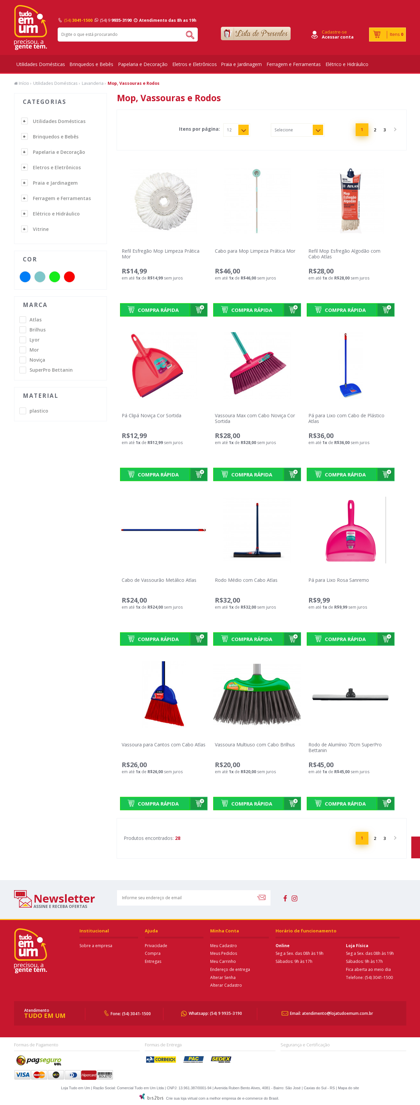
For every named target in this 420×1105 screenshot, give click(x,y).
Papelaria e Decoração (143, 64)
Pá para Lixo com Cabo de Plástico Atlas (346, 418)
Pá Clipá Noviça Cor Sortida (151, 415)
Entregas (153, 961)
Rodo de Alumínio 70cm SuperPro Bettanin (345, 747)
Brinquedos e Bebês (91, 64)
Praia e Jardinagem (241, 64)
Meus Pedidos (223, 953)
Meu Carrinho (223, 961)
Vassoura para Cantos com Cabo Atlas (163, 744)
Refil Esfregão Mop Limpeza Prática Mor (160, 254)
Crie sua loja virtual (181, 1098)
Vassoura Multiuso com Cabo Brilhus (255, 744)
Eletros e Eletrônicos (194, 64)
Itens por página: (199, 129)
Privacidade (156, 945)
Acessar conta (338, 37)
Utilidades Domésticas (40, 64)
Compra (153, 953)
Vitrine (41, 229)
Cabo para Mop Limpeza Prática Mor (255, 251)
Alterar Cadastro (226, 985)
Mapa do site (348, 1088)
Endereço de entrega (230, 969)
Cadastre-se (334, 32)
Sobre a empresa (95, 945)
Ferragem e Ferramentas (293, 64)
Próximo (394, 129)
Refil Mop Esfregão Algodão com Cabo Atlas (344, 254)
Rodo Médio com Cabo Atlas (246, 580)
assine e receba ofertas (60, 906)
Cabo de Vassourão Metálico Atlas (159, 580)
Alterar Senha (223, 977)
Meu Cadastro (223, 945)
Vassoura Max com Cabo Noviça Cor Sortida (255, 418)
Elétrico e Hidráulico (346, 64)
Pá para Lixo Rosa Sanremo (338, 580)
